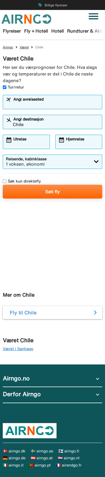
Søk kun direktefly (22, 181)
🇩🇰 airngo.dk (14, 451)
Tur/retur (13, 87)
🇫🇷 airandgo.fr (68, 465)
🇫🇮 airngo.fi (68, 451)
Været (24, 47)
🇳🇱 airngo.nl (69, 458)
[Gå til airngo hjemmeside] (26, 18)
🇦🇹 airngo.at (42, 458)
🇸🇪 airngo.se (42, 451)
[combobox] (56, 104)
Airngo (8, 47)
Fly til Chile (23, 312)
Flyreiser (12, 31)
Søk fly (52, 191)
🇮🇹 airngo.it (13, 465)
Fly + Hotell (36, 31)
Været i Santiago (18, 349)
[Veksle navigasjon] (93, 16)
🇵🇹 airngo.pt (40, 465)
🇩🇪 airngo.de (14, 458)
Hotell (57, 31)
